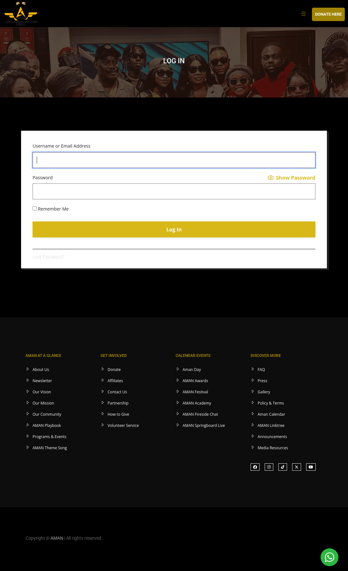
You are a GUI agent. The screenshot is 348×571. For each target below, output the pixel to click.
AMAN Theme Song (50, 448)
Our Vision (42, 392)
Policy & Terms (271, 403)
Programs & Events (49, 436)
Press (262, 380)
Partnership (118, 403)
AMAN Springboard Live (204, 425)
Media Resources (273, 448)
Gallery (264, 392)
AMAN (56, 538)
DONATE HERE (328, 14)
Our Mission (43, 403)
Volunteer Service (123, 425)
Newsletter (42, 380)
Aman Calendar (271, 414)
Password (43, 177)
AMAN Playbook (47, 425)
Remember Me (51, 209)
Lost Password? (48, 257)
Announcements (272, 436)
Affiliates (115, 380)
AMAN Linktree (271, 425)
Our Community (47, 414)
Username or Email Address (61, 146)
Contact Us (117, 392)
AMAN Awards (195, 380)
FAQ (261, 369)
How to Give (118, 414)
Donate (114, 369)
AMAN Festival (195, 392)
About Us (41, 369)
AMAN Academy (197, 403)
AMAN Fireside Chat (200, 414)
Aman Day (192, 369)
